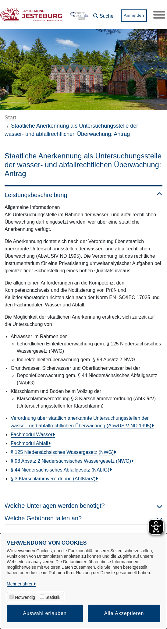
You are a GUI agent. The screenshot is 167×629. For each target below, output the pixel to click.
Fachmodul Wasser (31, 434)
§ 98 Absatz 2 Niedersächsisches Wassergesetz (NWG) (71, 461)
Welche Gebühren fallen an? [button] (83, 518)
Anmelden (133, 15)
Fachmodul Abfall (29, 443)
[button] (103, 14)
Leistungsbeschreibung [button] (83, 195)
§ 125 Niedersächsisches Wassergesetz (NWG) (62, 452)
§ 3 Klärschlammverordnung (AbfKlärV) (53, 478)
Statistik (52, 597)
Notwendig (25, 597)
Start (10, 118)
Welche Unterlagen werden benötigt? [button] (83, 505)
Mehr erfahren (20, 583)
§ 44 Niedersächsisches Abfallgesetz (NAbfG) (60, 469)
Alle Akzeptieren (124, 613)
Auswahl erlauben (45, 613)
